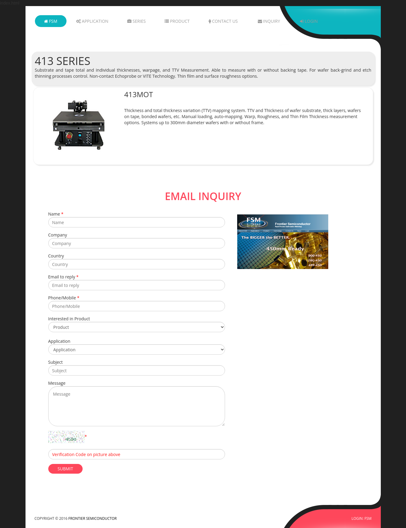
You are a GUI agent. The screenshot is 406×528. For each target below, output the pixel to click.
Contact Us (223, 21)
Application (92, 21)
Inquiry (269, 21)
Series (136, 21)
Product (177, 21)
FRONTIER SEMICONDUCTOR (92, 518)
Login (309, 21)
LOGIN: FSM (362, 518)
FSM (50, 21)
